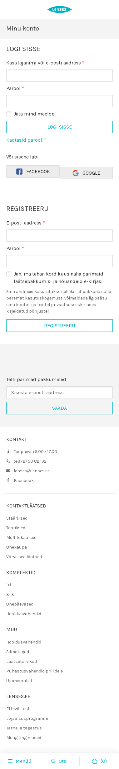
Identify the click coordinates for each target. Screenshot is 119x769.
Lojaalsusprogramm (27, 718)
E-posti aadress (25, 223)
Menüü (20, 761)
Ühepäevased (19, 604)
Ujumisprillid (19, 680)
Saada (59, 408)
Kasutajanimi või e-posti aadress (45, 62)
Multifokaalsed (21, 537)
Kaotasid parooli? (26, 140)
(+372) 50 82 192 (30, 461)
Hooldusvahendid (23, 613)
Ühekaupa (16, 547)
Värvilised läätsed (24, 556)
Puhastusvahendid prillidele (34, 671)
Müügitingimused (23, 737)
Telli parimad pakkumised (36, 379)
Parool (15, 88)
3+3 (10, 594)
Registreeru (59, 325)
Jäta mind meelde (34, 114)
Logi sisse (59, 127)
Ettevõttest (18, 708)
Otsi (63, 761)
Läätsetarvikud (21, 661)
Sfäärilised (16, 518)
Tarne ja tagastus (24, 728)
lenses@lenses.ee (32, 471)
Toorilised (15, 528)
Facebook (33, 171)
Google (86, 173)
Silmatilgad (17, 651)
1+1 (8, 584)
